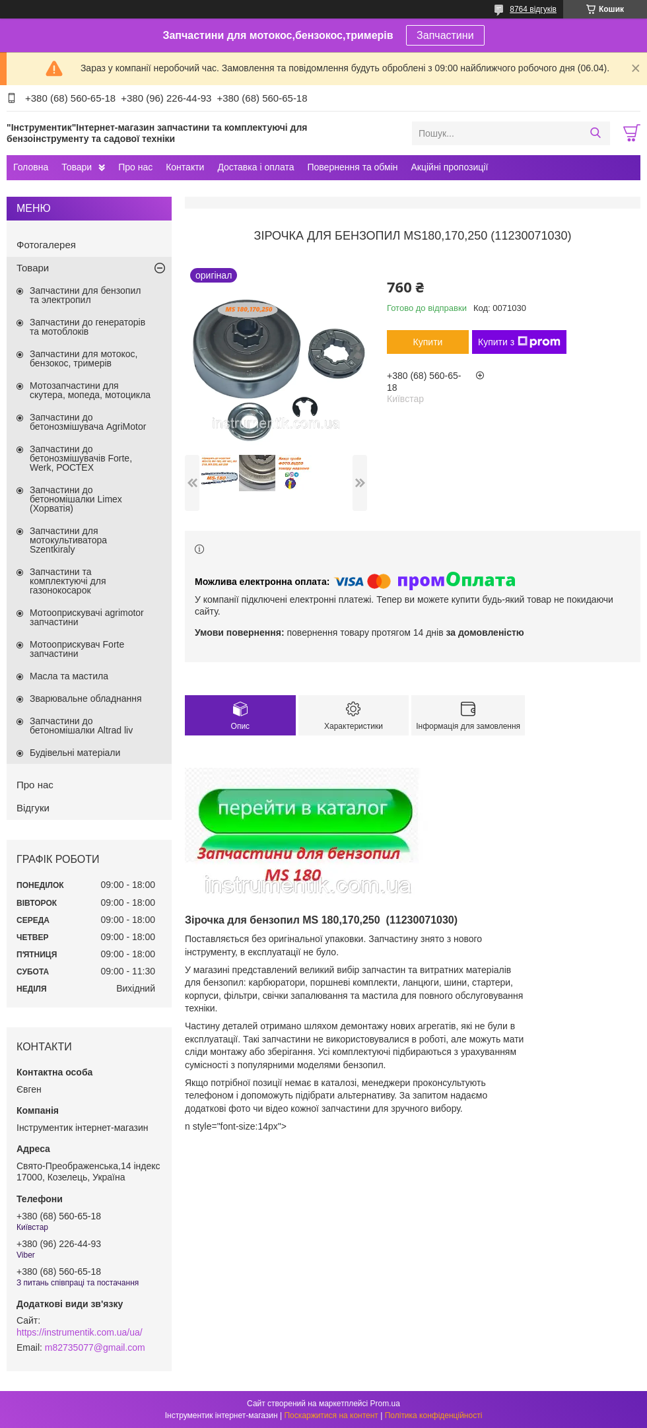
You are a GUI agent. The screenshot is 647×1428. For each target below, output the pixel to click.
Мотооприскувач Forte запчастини (77, 649)
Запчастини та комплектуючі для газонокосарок (68, 580)
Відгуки (33, 807)
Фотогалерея (46, 244)
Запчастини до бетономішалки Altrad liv (81, 725)
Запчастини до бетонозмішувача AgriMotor (88, 422)
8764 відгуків (533, 9)
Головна (30, 167)
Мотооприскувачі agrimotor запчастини (87, 617)
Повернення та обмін (352, 167)
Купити (428, 342)
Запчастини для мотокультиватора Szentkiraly (68, 540)
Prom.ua (385, 1403)
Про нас (135, 167)
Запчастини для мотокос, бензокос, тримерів (84, 358)
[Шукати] (595, 133)
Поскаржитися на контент (331, 1415)
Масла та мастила (69, 676)
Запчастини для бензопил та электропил (85, 295)
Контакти (185, 167)
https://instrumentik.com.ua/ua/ (80, 1332)
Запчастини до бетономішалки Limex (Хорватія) (76, 499)
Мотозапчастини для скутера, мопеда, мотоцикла (90, 390)
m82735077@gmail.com (95, 1347)
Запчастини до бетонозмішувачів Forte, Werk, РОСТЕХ (81, 458)
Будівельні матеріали (75, 752)
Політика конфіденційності (434, 1415)
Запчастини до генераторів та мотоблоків (87, 327)
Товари (76, 167)
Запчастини (445, 35)
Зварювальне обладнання (86, 698)
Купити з (519, 342)
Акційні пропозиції (450, 167)
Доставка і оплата (255, 167)
